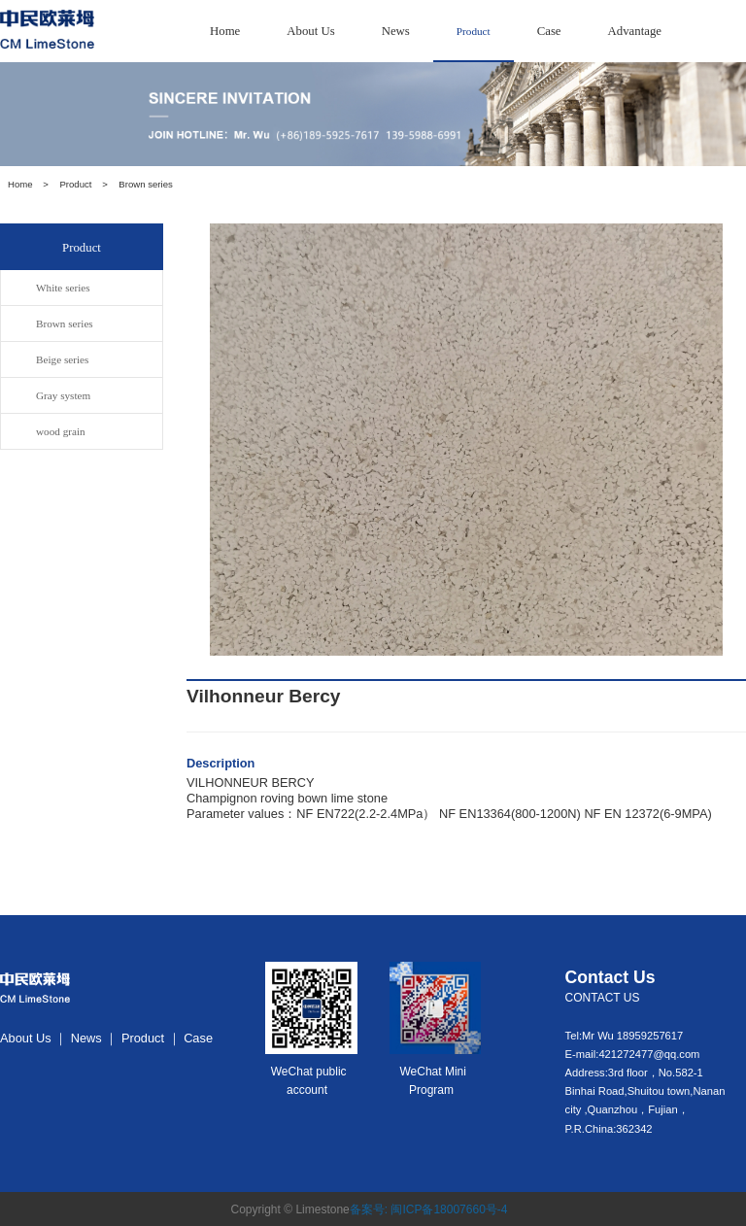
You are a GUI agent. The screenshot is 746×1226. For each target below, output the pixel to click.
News (396, 31)
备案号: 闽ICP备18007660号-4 (429, 1209)
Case (549, 31)
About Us (310, 31)
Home (225, 31)
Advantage (634, 31)
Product (474, 31)
